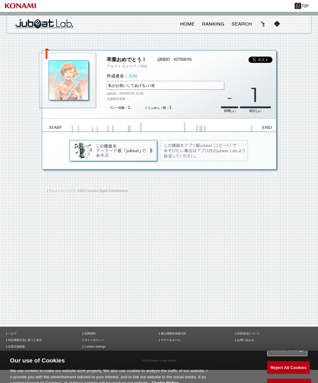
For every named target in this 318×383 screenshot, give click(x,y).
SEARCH (241, 24)
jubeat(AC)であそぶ (113, 151)
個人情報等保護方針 (173, 333)
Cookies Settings (95, 346)
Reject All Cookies (288, 369)
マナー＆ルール (171, 340)
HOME (187, 24)
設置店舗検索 (16, 346)
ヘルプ (12, 333)
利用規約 (90, 333)
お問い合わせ (245, 340)
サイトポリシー (94, 340)
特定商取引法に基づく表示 (25, 340)
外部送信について (248, 333)
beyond (263, 24)
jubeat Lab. (44, 24)
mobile (277, 24)
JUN (132, 75)
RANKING (213, 24)
